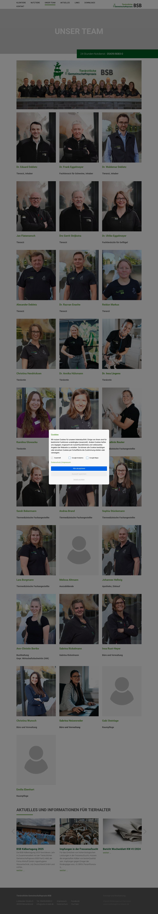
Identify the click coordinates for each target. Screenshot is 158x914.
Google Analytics (77, 458)
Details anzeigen (79, 479)
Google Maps (93, 458)
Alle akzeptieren (79, 468)
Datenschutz (56, 462)
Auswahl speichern (79, 474)
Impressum (66, 462)
